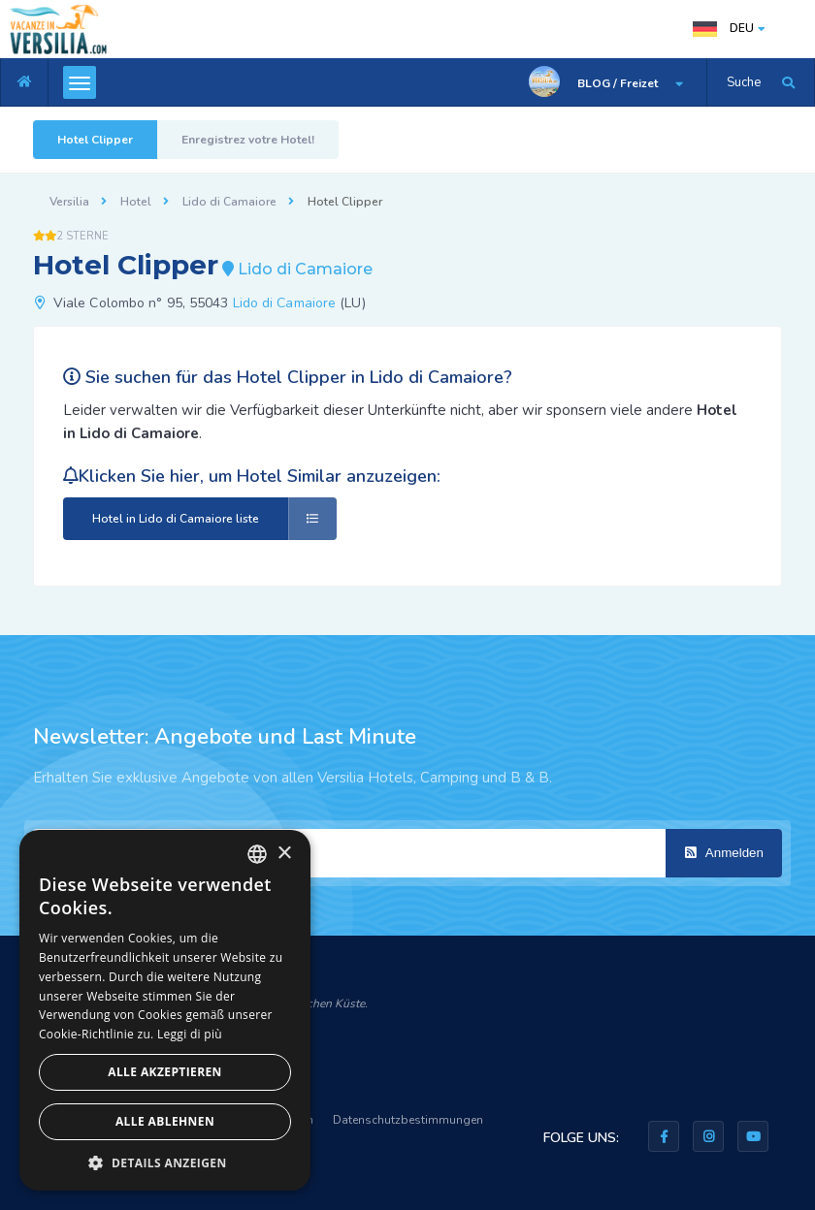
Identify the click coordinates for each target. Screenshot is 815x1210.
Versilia (69, 201)
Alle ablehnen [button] (164, 1121)
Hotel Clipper (95, 139)
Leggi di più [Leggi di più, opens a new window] (189, 1034)
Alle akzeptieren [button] (165, 1072)
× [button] (284, 853)
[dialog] (164, 1010)
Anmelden (724, 852)
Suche (744, 82)
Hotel (135, 201)
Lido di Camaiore (229, 201)
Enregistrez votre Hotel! (247, 139)
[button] (165, 1162)
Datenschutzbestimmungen (408, 1120)
